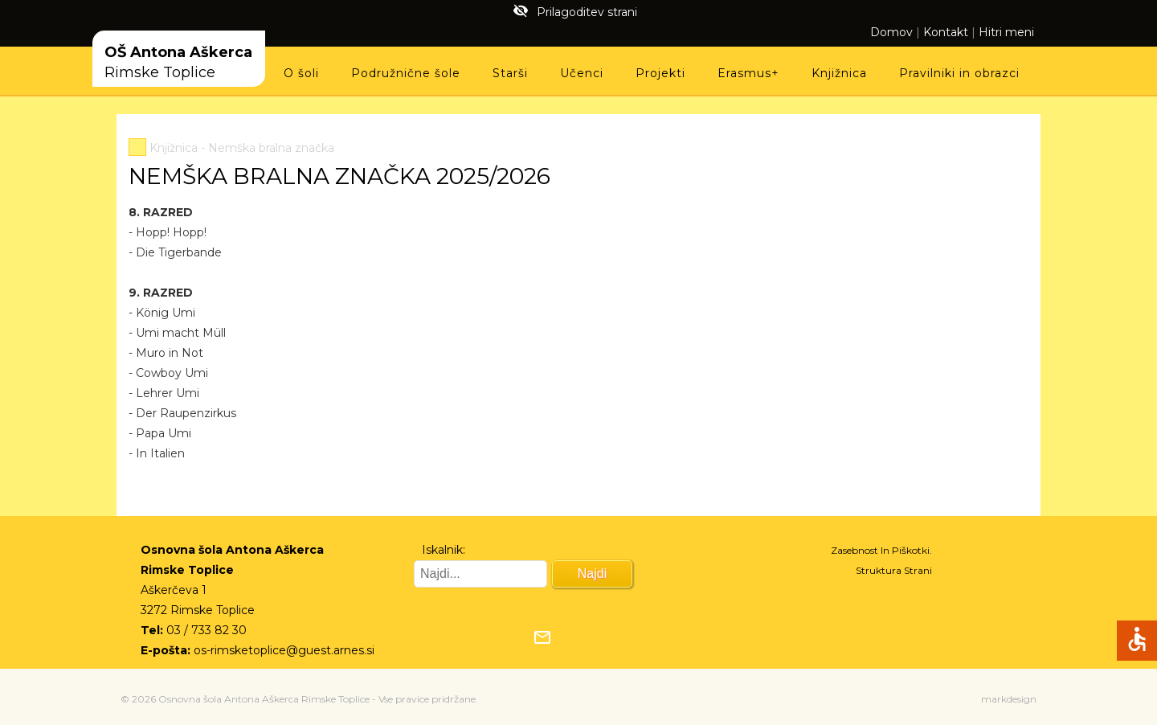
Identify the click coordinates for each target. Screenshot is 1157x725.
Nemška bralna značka (271, 148)
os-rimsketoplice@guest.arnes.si (284, 650)
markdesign (1008, 699)
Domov (891, 32)
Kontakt (945, 32)
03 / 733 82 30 (206, 630)
